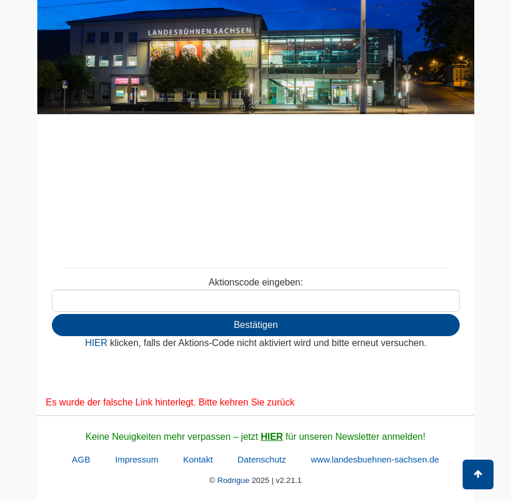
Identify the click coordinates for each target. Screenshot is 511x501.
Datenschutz (262, 459)
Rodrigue (233, 480)
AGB (81, 459)
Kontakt (198, 459)
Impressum (136, 459)
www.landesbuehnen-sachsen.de (375, 459)
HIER (271, 437)
